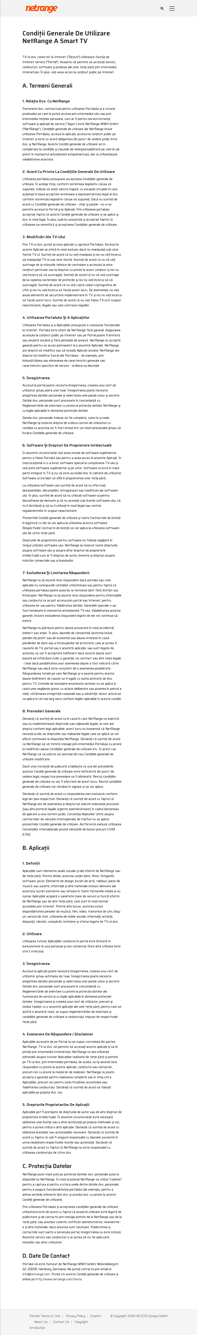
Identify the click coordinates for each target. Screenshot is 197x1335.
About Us (41, 1321)
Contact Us (61, 1321)
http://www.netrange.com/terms (59, 1279)
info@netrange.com (36, 1274)
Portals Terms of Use (44, 1316)
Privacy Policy (75, 1316)
